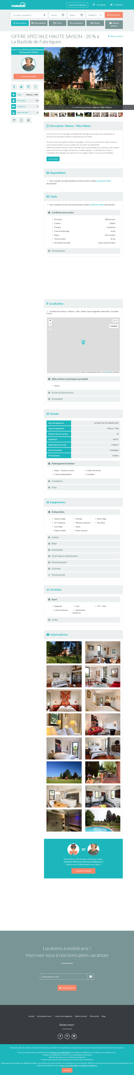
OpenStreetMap (107, 372)
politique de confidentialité (60, 1052)
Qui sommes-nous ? (44, 1016)
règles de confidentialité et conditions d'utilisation (78, 1065)
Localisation (76, 23)
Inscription (99, 4)
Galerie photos (114, 24)
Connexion (116, 4)
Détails (95, 23)
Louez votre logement (77, 5)
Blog (103, 1016)
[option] (88, 114)
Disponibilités (38, 23)
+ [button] (50, 320)
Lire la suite (53, 159)
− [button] (50, 324)
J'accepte (67, 1070)
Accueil (31, 1016)
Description (20, 23)
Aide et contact (81, 1016)
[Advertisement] (83, 278)
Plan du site (94, 1016)
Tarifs (58, 23)
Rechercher (113, 15)
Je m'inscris (67, 987)
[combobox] (95, 15)
